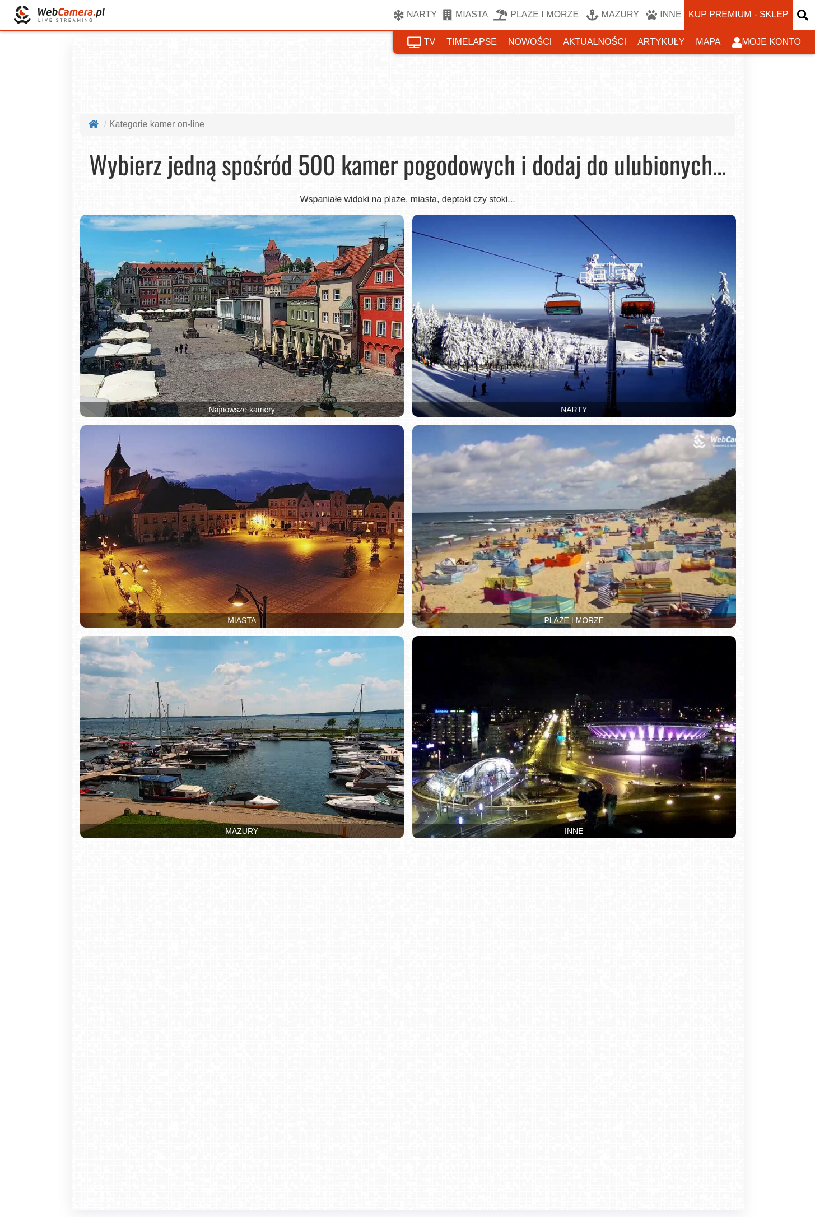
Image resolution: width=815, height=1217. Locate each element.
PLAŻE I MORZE (536, 15)
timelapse (471, 42)
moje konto (767, 42)
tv (421, 42)
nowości (530, 42)
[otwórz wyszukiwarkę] (804, 15)
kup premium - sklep (738, 14)
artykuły (660, 42)
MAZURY (612, 15)
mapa (708, 42)
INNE (663, 15)
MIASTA (465, 15)
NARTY (415, 15)
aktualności (594, 42)
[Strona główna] (95, 124)
